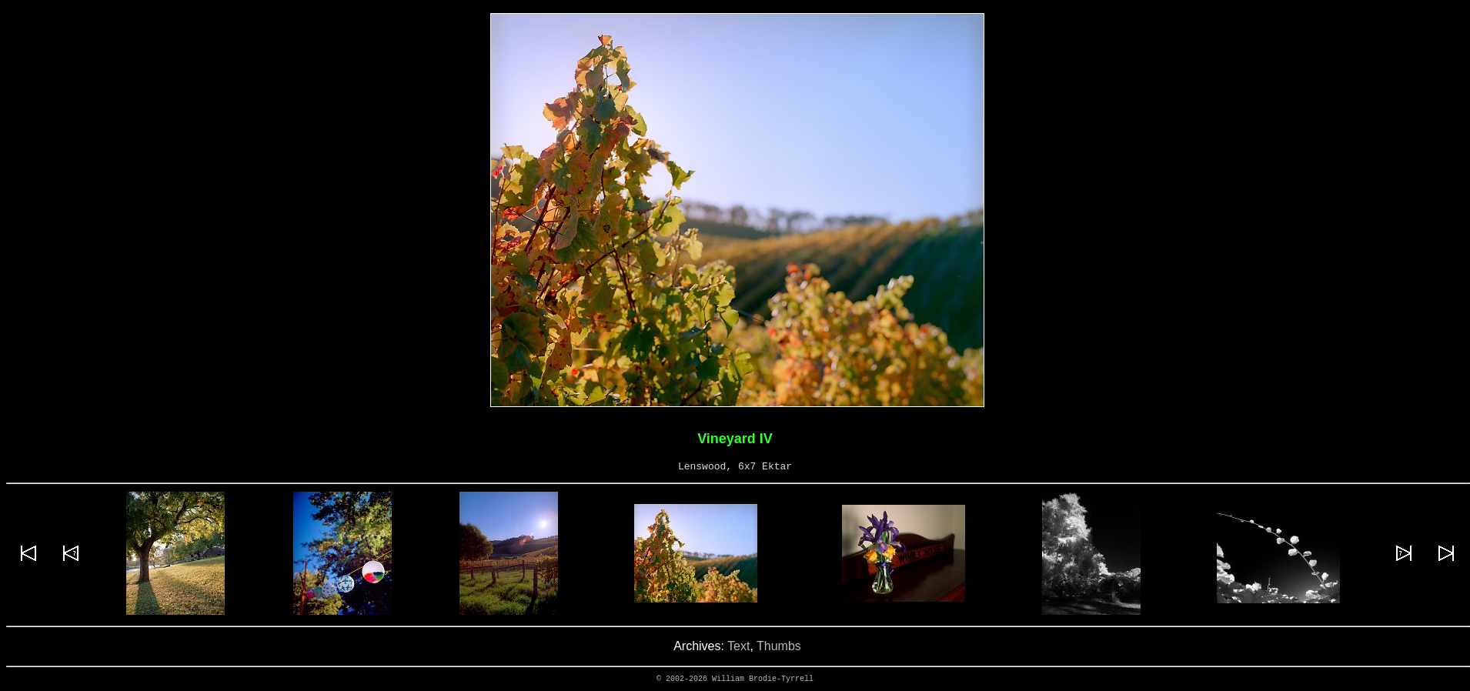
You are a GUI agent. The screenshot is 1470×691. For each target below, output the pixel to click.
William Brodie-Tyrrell (763, 679)
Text (738, 646)
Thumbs (779, 646)
